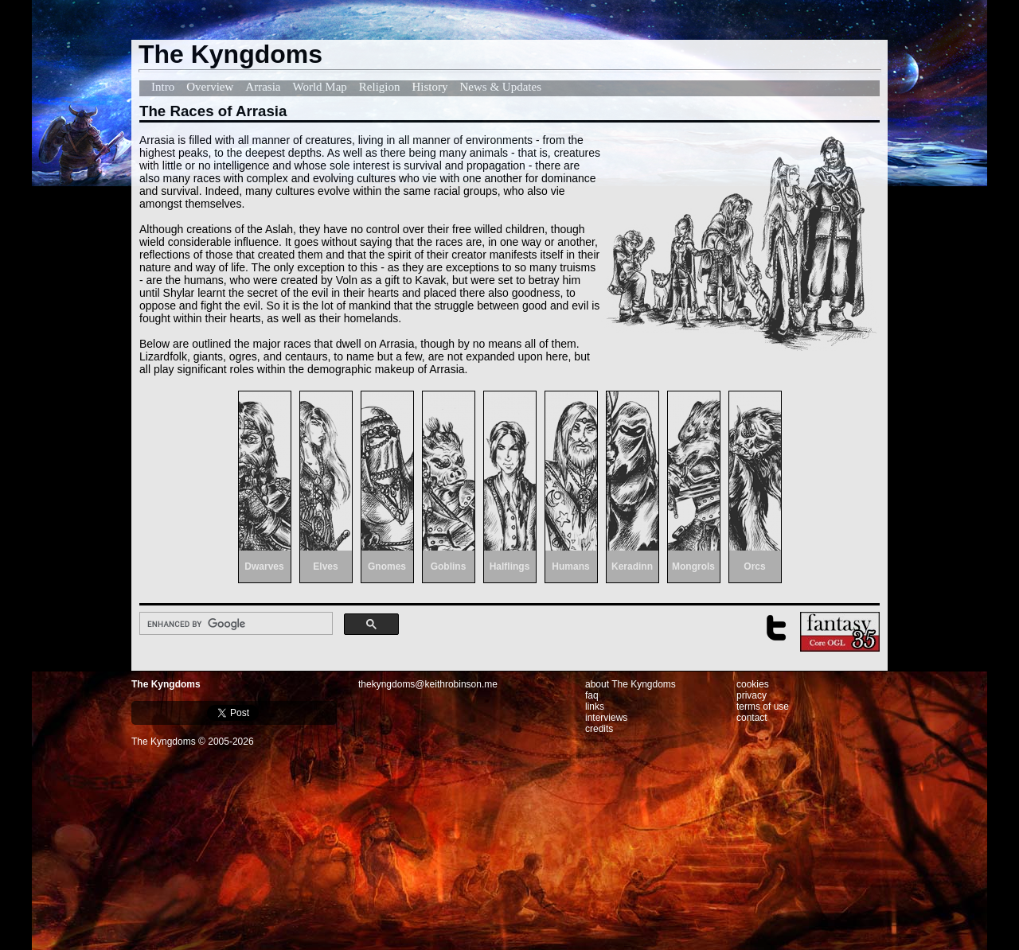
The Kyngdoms (166, 684)
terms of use (762, 706)
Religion (379, 86)
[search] (234, 624)
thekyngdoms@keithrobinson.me (428, 684)
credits (599, 728)
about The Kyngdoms (630, 684)
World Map (319, 86)
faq (592, 695)
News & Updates (500, 86)
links (594, 706)
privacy (751, 695)
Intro (162, 86)
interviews (606, 717)
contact (751, 717)
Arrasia (262, 86)
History (430, 86)
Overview (209, 86)
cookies (752, 684)
